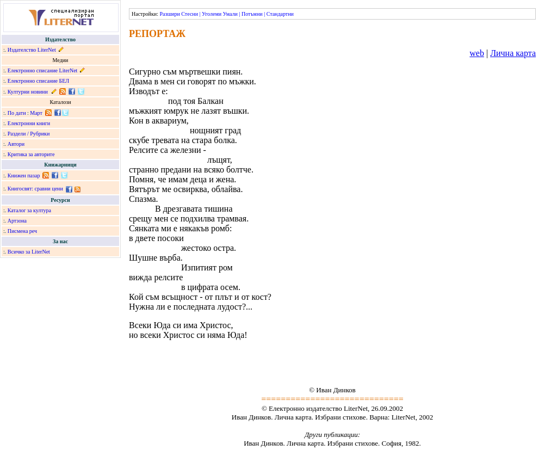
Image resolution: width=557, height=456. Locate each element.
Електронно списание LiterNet (43, 70)
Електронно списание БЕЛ (38, 81)
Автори (16, 144)
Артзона (17, 221)
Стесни (189, 14)
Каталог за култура (29, 210)
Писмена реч (22, 231)
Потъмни (252, 14)
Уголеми (211, 14)
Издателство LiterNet (32, 50)
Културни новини (28, 92)
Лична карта (513, 53)
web (476, 53)
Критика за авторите (31, 154)
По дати (17, 113)
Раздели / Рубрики (29, 134)
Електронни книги (29, 123)
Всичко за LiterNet (29, 252)
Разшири (169, 14)
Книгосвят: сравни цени (35, 189)
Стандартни (280, 14)
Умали (230, 14)
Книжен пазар (24, 175)
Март (36, 113)
